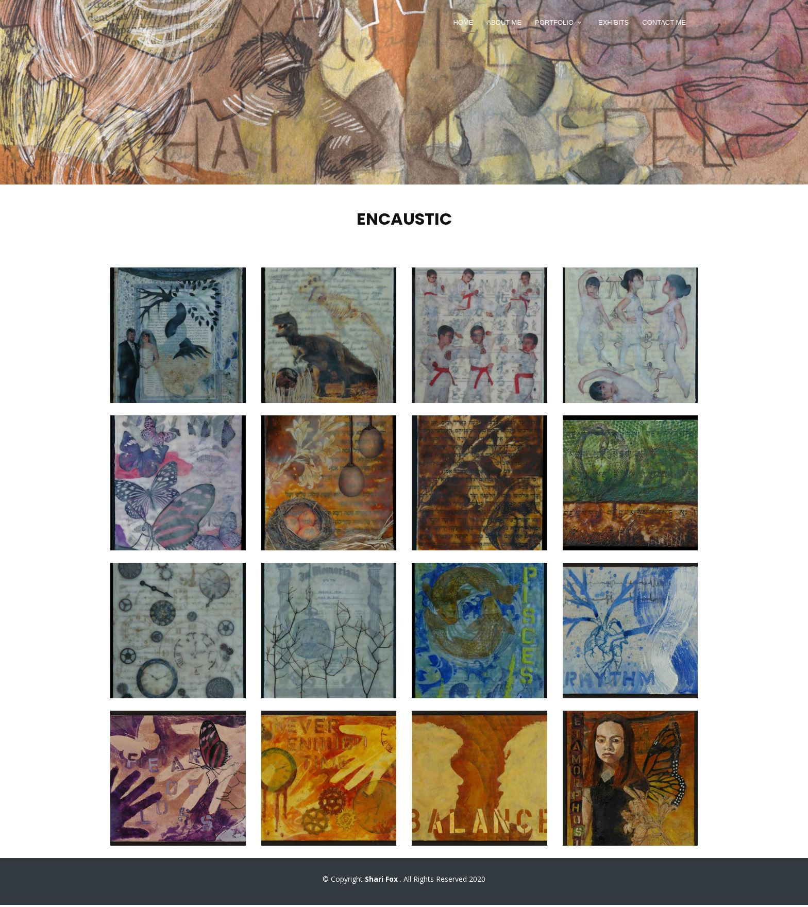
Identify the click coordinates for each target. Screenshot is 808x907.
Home (463, 22)
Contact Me (664, 22)
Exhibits (613, 22)
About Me (503, 22)
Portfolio (554, 22)
